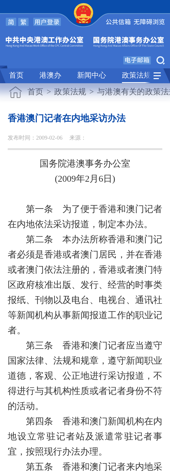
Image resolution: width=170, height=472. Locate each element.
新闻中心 (91, 75)
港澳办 (50, 75)
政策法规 (136, 75)
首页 (16, 75)
